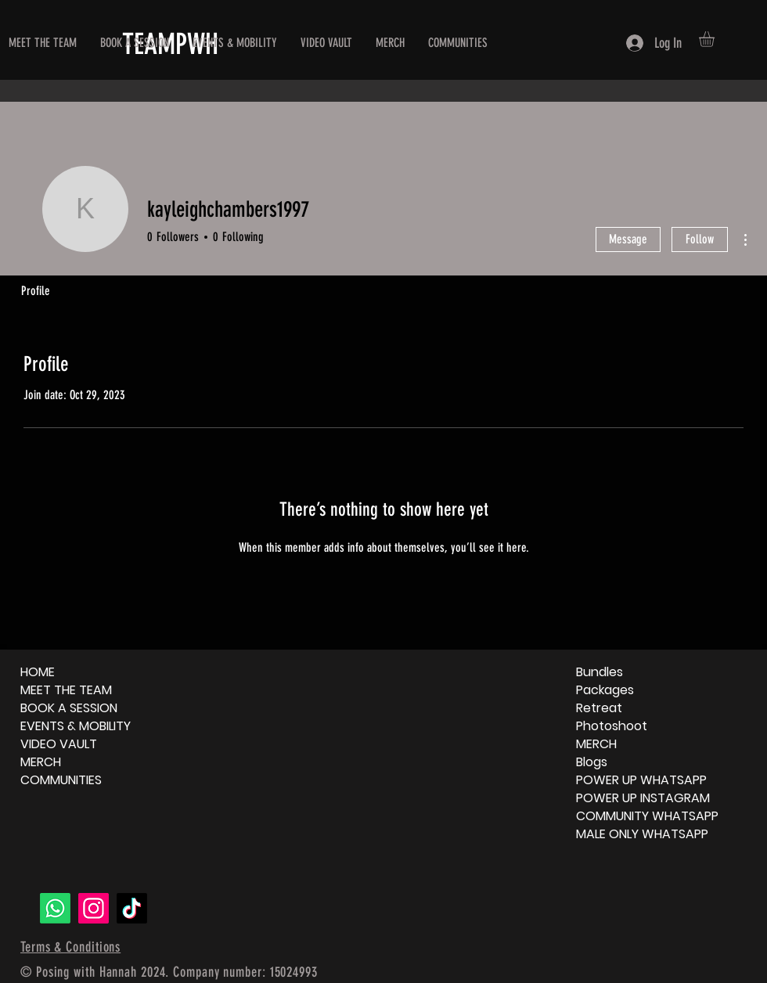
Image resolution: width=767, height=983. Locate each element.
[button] (716, 39)
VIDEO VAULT (58, 744)
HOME (37, 672)
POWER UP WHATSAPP (641, 780)
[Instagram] (93, 908)
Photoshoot (611, 726)
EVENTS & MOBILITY (75, 726)
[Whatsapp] (55, 908)
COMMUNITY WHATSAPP (647, 816)
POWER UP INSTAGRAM (643, 798)
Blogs (591, 762)
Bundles (599, 672)
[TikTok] (132, 908)
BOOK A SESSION (68, 708)
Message (628, 239)
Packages (605, 690)
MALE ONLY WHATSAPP (642, 834)
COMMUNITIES (61, 780)
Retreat (599, 708)
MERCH (40, 762)
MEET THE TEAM (66, 690)
